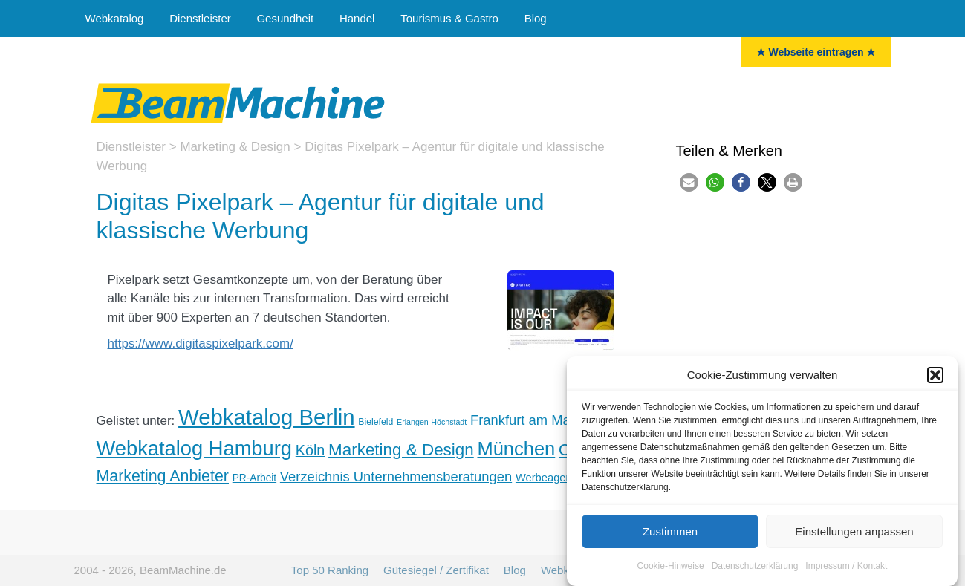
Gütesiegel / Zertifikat (436, 570)
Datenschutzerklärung (755, 571)
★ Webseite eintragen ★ (816, 52)
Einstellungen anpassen (854, 536)
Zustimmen (670, 536)
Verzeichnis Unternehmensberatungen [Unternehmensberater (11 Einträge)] (396, 476)
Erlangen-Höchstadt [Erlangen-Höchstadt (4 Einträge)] (432, 421)
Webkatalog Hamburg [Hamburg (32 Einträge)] (195, 448)
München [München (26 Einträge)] (516, 448)
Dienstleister (200, 18)
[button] (935, 380)
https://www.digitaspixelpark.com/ (200, 343)
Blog (535, 18)
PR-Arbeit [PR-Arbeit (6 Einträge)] (254, 478)
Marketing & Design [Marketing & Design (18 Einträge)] (401, 449)
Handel (357, 18)
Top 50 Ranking (329, 570)
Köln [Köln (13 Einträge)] (310, 450)
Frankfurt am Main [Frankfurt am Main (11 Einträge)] (525, 420)
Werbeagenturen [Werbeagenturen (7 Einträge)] (556, 478)
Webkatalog (114, 18)
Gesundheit (284, 18)
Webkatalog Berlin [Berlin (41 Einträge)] (266, 417)
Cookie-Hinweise (670, 571)
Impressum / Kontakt (846, 571)
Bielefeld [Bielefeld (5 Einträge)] (375, 422)
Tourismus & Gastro (449, 18)
